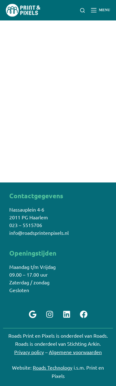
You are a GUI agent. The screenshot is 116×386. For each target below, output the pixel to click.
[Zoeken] (82, 10)
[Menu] (100, 10)
